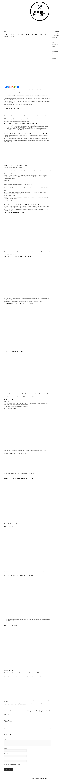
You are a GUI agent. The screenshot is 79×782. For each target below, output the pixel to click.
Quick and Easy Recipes (56, 48)
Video (53, 58)
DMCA (53, 25)
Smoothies (54, 55)
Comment (6, 739)
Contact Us (37, 25)
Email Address (7, 753)
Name (5, 748)
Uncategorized (55, 56)
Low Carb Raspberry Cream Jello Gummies (14, 728)
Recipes (23, 25)
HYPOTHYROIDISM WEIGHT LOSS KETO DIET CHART (39, 728)
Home (11, 25)
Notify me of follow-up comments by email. (12, 764)
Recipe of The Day (55, 49)
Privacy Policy (61, 25)
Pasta (53, 46)
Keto (17, 25)
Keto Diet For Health (43, 778)
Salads (53, 53)
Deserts (53, 37)
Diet (30, 25)
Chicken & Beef (55, 35)
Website (6, 758)
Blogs (53, 33)
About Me (46, 25)
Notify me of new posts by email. (10, 766)
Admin (8, 720)
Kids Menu (54, 44)
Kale (35, 779)
